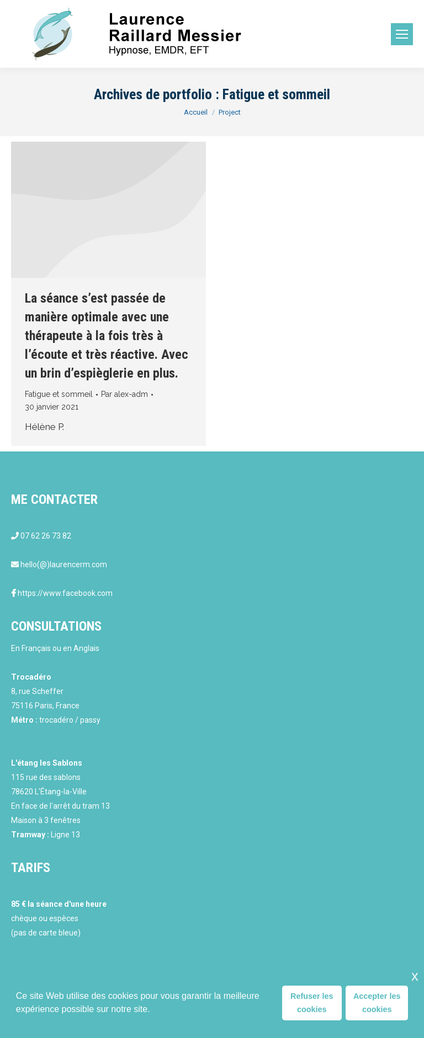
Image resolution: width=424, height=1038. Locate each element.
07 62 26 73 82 (45, 535)
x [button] (414, 976)
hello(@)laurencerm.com (63, 564)
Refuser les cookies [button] (311, 1003)
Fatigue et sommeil (59, 394)
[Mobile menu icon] (402, 34)
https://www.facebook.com (65, 593)
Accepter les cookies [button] (377, 1003)
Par (124, 394)
